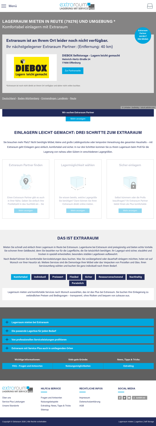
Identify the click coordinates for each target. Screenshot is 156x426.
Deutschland (9, 99)
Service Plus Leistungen (13, 402)
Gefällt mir (140, 398)
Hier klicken (143, 39)
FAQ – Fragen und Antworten (27, 366)
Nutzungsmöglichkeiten (78, 366)
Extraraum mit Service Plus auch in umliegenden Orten (42, 348)
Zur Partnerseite (73, 71)
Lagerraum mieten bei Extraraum (30, 322)
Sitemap (45, 410)
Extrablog (128, 366)
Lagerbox (139, 422)
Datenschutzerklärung (89, 402)
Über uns (6, 398)
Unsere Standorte (10, 406)
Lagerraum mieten (125, 422)
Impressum (84, 398)
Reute (73, 99)
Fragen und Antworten (51, 398)
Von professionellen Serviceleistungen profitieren (39, 340)
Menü (13, 6)
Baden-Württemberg (28, 99)
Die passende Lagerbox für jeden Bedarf (34, 331)
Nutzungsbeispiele (49, 402)
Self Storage (149, 422)
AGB (81, 406)
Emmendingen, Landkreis (54, 99)
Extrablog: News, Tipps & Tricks (56, 406)
